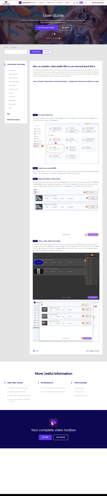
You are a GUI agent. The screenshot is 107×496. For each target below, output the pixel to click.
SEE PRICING (60, 439)
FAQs (8, 114)
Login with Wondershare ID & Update (19, 391)
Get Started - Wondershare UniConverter (20, 388)
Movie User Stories (81, 388)
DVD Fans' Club (80, 391)
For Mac (47, 51)
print (36, 351)
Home (6, 47)
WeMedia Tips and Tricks (82, 395)
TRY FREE (45, 439)
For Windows (36, 51)
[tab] (16, 64)
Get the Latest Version (46, 28)
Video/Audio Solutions (14, 120)
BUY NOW (65, 28)
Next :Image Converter (91, 351)
